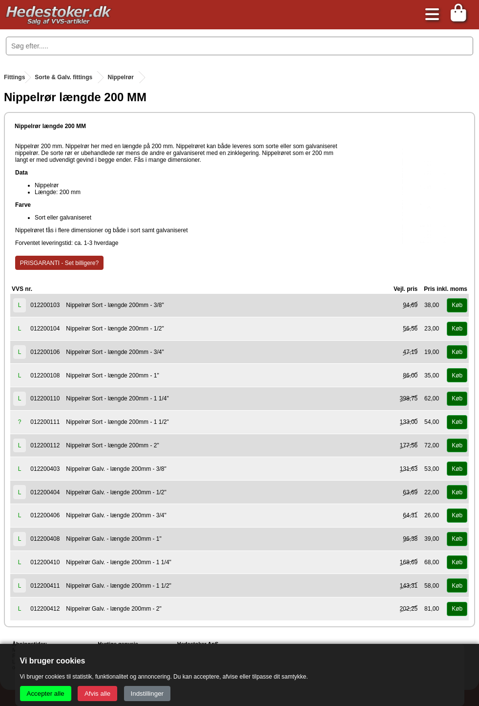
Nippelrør (120, 77)
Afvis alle (97, 693)
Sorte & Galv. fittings (63, 77)
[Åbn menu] (429, 15)
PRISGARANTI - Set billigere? (59, 263)
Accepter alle (45, 693)
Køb (457, 305)
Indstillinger (147, 693)
